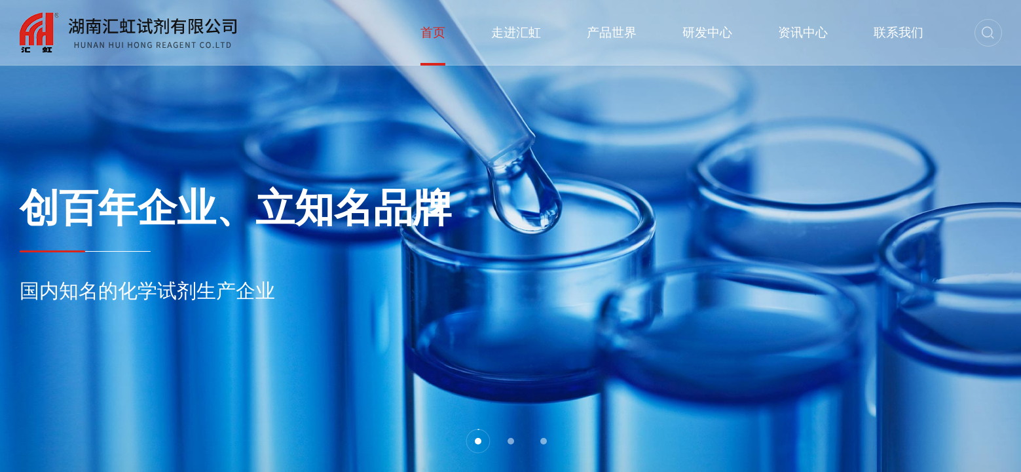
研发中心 (707, 32)
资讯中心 (803, 32)
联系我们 (898, 32)
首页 (432, 32)
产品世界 (612, 32)
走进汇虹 (516, 32)
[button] (478, 441)
